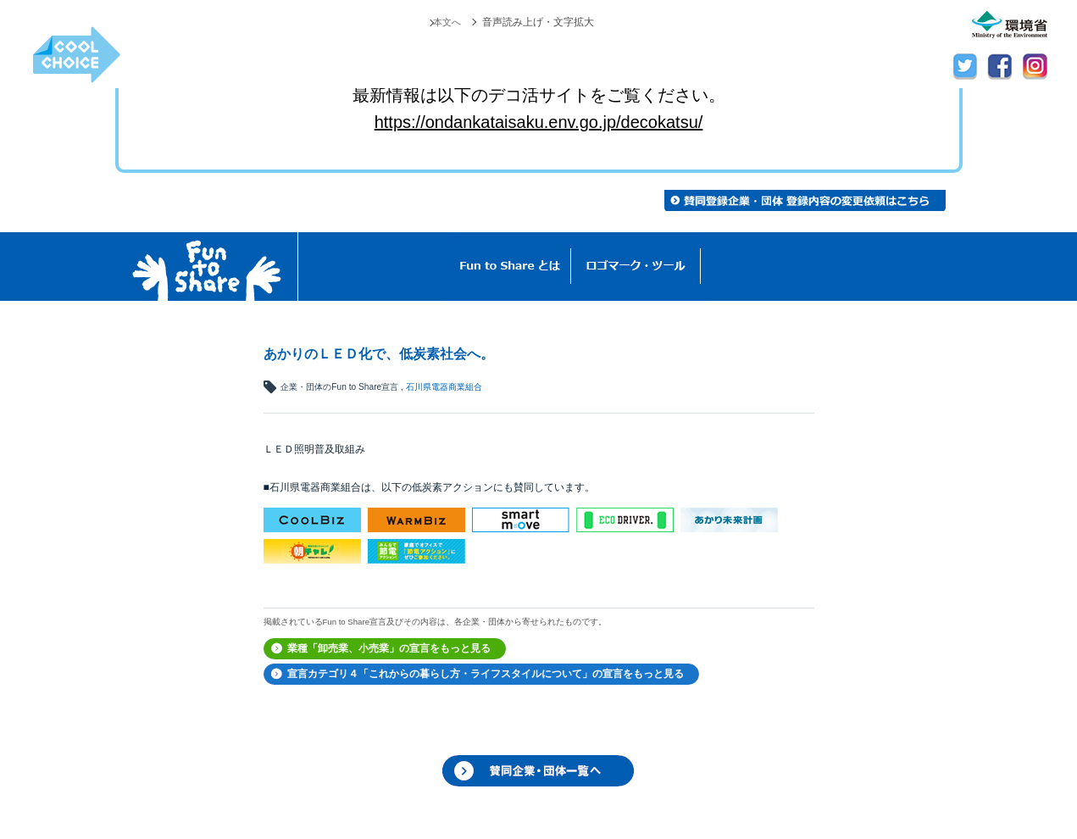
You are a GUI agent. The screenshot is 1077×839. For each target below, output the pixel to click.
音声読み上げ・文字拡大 (538, 22)
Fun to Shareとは (510, 266)
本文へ (445, 22)
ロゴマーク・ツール (636, 266)
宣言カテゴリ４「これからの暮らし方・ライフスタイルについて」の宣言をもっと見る (485, 674)
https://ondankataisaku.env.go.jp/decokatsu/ (539, 122)
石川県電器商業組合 (444, 387)
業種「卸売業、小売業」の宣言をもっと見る (389, 648)
